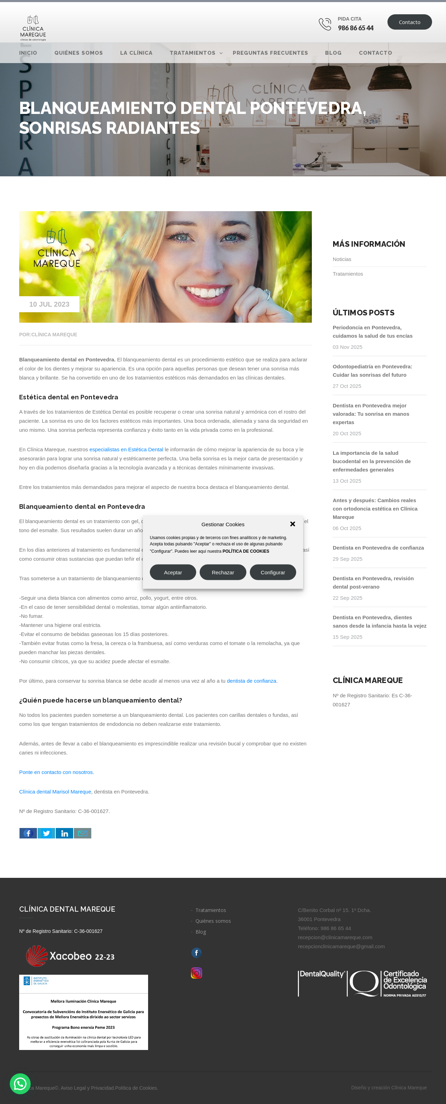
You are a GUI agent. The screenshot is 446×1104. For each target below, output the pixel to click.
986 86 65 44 (356, 28)
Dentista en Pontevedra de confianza (378, 548)
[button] (292, 524)
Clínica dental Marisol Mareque (55, 792)
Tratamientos (193, 53)
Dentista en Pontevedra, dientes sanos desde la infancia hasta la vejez (379, 621)
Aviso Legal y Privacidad (87, 1088)
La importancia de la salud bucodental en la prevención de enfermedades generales (372, 461)
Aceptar (173, 572)
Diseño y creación (389, 1087)
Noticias (342, 259)
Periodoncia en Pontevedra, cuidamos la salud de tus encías (373, 331)
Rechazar (223, 572)
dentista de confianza (251, 681)
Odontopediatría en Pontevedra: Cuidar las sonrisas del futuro (372, 370)
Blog (333, 53)
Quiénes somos (78, 53)
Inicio (28, 53)
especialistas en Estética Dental (126, 449)
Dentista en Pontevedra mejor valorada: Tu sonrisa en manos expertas (371, 413)
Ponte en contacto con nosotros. (57, 772)
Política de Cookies (136, 1088)
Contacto (410, 21)
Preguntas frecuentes (270, 53)
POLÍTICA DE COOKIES (246, 551)
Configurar (273, 572)
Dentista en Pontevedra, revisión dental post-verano (373, 582)
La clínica (136, 53)
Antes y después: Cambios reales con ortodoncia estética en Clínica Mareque (375, 508)
